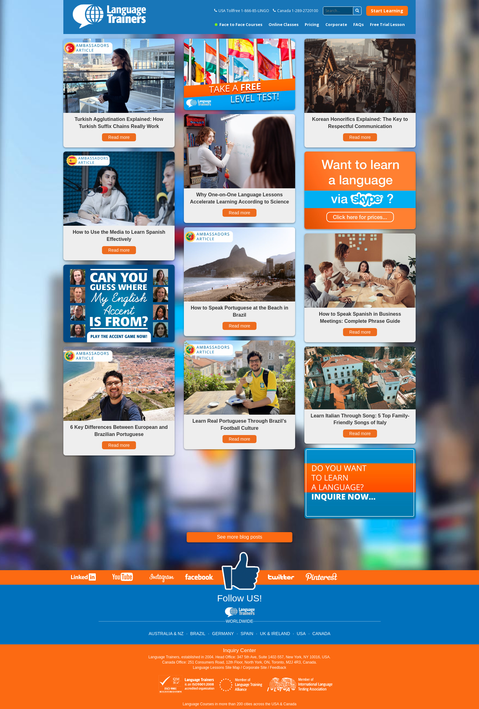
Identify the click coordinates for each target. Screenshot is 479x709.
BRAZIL (197, 633)
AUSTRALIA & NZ (166, 633)
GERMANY (223, 633)
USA (301, 633)
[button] (357, 10)
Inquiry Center (239, 650)
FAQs (358, 24)
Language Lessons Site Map (216, 667)
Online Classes (284, 24)
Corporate (336, 24)
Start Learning (387, 11)
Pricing (312, 24)
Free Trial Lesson (387, 24)
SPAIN (247, 633)
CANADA (321, 633)
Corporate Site (255, 667)
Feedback (278, 667)
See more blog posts (239, 537)
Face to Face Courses (238, 24)
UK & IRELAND (275, 633)
